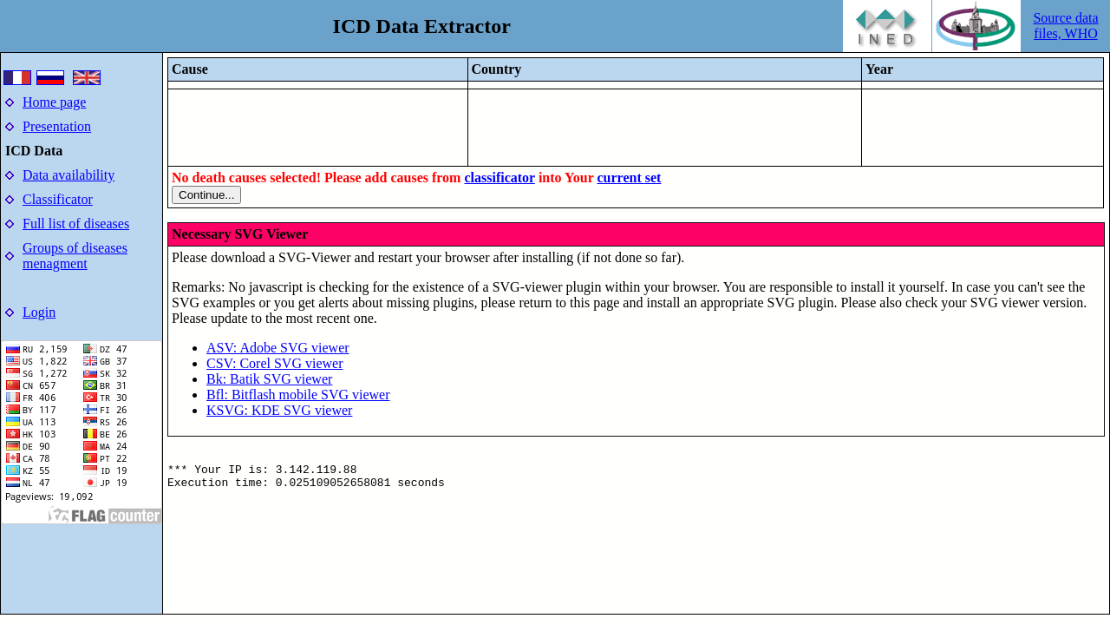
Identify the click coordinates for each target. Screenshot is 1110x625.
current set (629, 177)
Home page (54, 102)
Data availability (68, 175)
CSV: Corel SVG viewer (274, 363)
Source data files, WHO (1065, 25)
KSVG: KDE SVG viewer (279, 410)
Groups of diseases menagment (75, 255)
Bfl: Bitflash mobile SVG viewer (298, 394)
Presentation (57, 126)
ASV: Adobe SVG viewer (277, 347)
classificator (499, 177)
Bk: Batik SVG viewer (269, 379)
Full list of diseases (76, 223)
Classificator (58, 199)
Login (39, 312)
